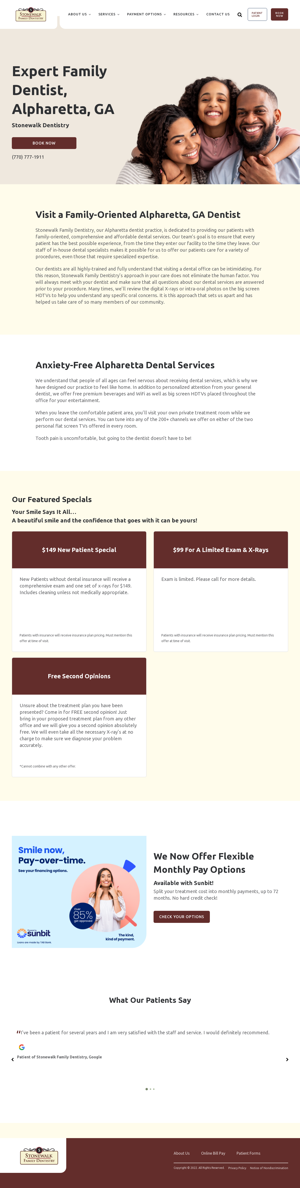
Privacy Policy (237, 1168)
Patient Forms (248, 1153)
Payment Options (144, 14)
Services (106, 14)
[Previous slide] (13, 1060)
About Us (77, 14)
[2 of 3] (150, 1089)
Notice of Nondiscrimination (269, 1168)
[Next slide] (287, 1060)
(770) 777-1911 (28, 157)
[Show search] (240, 14)
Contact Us (218, 14)
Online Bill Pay (213, 1153)
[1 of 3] (147, 1089)
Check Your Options (181, 917)
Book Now (279, 14)
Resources (183, 14)
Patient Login (257, 14)
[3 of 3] (153, 1089)
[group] (79, 892)
